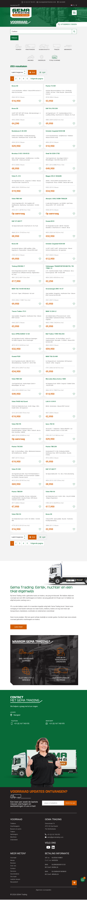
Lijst (42, 72)
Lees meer (18, 627)
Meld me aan (70, 803)
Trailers (12, 832)
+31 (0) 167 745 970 (29, 2)
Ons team (13, 877)
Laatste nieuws (15, 879)
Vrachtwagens (15, 826)
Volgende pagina (36, 79)
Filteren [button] (14, 38)
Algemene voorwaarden (43, 890)
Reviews (13, 863)
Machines (13, 837)
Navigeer (62, 2)
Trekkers (13, 823)
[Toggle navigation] (74, 12)
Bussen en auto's (15, 829)
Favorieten (14, 5)
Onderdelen (14, 840)
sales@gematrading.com (47, 2)
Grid (32, 72)
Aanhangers (14, 834)
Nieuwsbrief (14, 882)
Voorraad (13, 858)
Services (13, 871)
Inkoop (12, 861)
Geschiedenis (14, 874)
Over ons (13, 866)
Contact (12, 869)
